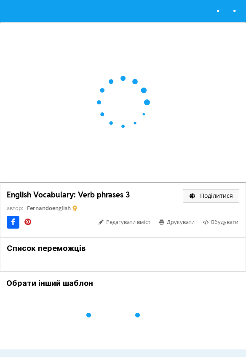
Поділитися (211, 196)
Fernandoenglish (49, 208)
